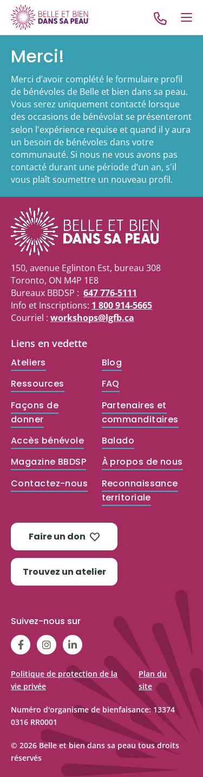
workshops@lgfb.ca (92, 318)
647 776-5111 (110, 293)
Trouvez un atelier (64, 572)
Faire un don (64, 536)
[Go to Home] (50, 17)
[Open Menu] (186, 17)
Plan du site (153, 680)
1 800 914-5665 (121, 305)
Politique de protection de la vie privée (64, 680)
